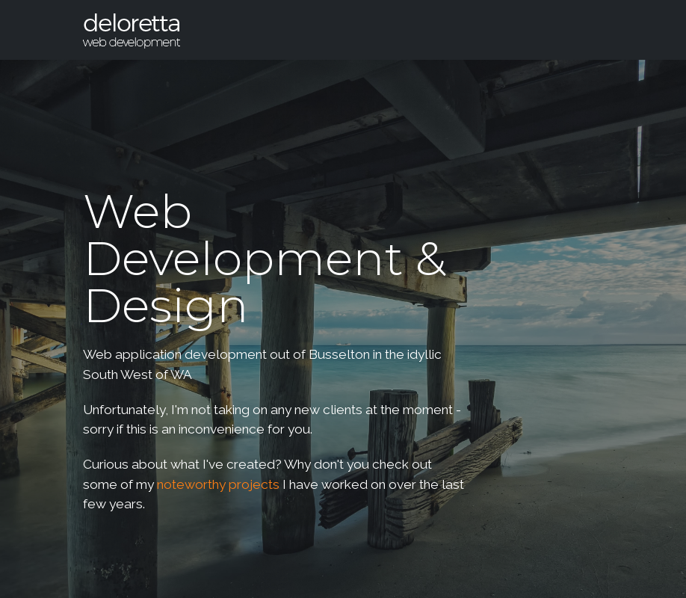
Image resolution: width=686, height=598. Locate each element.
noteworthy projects (218, 484)
